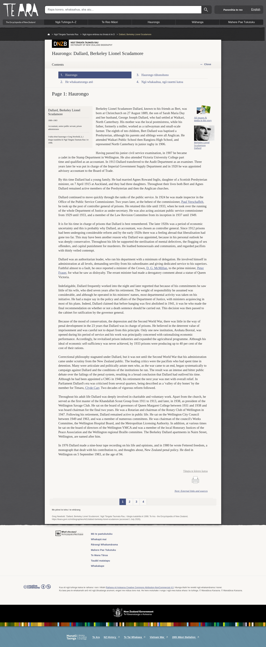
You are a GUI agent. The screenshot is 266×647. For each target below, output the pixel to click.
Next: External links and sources (191, 491)
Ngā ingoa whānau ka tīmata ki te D (98, 34)
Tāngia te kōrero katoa (195, 471)
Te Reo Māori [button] (110, 22)
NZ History (112, 637)
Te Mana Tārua (99, 555)
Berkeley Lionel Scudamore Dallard (202, 149)
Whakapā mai (99, 539)
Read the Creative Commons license (37, 589)
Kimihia (206, 9)
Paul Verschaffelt (192, 202)
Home (49, 34)
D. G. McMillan (156, 268)
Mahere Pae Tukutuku (103, 550)
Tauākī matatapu (100, 560)
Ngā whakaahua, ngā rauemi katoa (162, 82)
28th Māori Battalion (185, 637)
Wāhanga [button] (197, 22)
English (255, 9)
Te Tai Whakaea (135, 637)
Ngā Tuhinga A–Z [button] (66, 22)
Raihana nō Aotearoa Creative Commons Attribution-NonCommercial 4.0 (140, 587)
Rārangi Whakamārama (104, 544)
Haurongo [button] (154, 22)
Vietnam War (159, 637)
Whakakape (97, 566)
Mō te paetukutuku (101, 534)
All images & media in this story (203, 122)
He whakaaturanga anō (79, 82)
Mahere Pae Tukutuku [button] (241, 22)
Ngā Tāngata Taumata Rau (66, 34)
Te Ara (96, 637)
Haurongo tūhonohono (155, 75)
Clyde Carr (92, 388)
